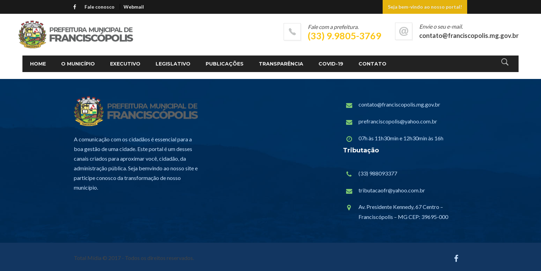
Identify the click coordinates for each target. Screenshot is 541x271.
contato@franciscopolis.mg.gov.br (399, 104)
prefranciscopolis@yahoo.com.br (397, 121)
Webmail (134, 7)
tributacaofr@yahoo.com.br (391, 190)
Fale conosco (100, 7)
